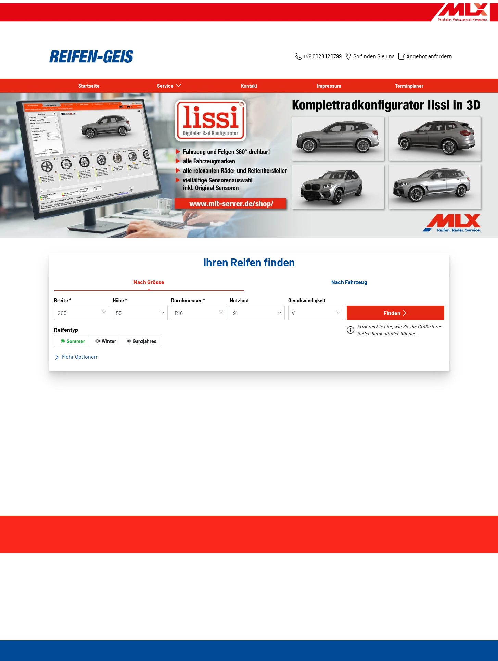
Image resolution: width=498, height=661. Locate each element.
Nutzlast (239, 300)
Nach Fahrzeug (349, 282)
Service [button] (166, 86)
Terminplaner (409, 86)
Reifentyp (66, 329)
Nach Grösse (148, 282)
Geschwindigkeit (307, 300)
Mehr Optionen (75, 356)
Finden (395, 312)
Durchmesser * (188, 300)
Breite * (62, 300)
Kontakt (249, 86)
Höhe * (120, 300)
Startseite (89, 86)
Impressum (329, 86)
